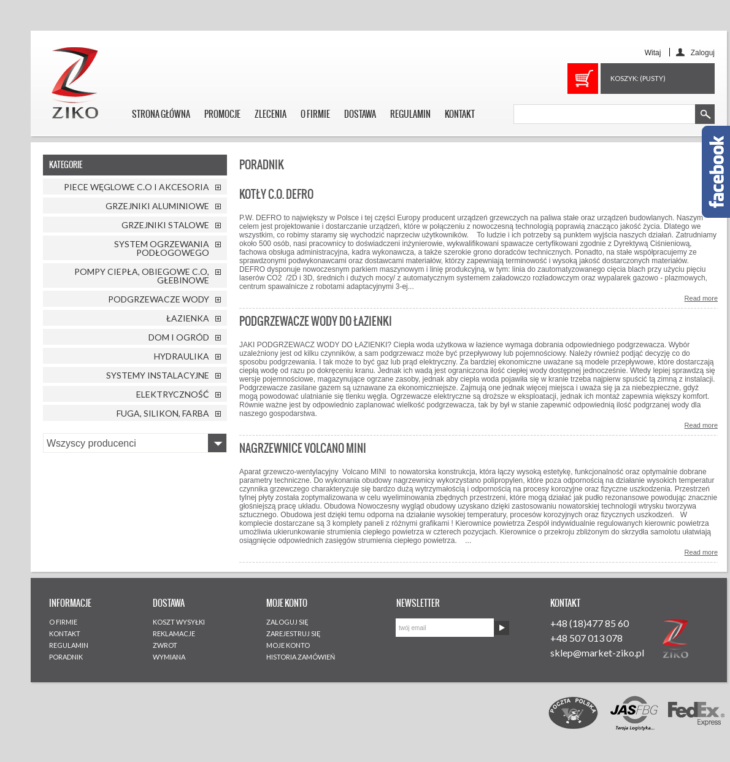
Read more (701, 298)
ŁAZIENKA (187, 318)
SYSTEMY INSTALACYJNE (157, 375)
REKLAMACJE (174, 633)
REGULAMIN (410, 114)
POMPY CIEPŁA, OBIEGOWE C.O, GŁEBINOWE (141, 275)
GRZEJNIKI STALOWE (165, 225)
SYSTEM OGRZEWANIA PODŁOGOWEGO (161, 248)
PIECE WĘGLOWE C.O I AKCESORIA (136, 187)
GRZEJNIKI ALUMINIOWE (157, 206)
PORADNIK (66, 657)
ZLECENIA (270, 114)
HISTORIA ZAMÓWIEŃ (300, 657)
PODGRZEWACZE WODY (158, 299)
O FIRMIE (315, 114)
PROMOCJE (222, 114)
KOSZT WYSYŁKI (179, 622)
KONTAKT (460, 114)
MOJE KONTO (288, 645)
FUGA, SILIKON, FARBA (163, 413)
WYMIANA (169, 657)
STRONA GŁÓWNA (161, 114)
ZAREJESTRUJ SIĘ (293, 633)
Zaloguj (703, 52)
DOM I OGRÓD (178, 337)
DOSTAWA (360, 114)
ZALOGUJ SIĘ (287, 622)
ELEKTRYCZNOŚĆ (172, 394)
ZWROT (165, 645)
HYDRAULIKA (181, 356)
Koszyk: (638, 78)
